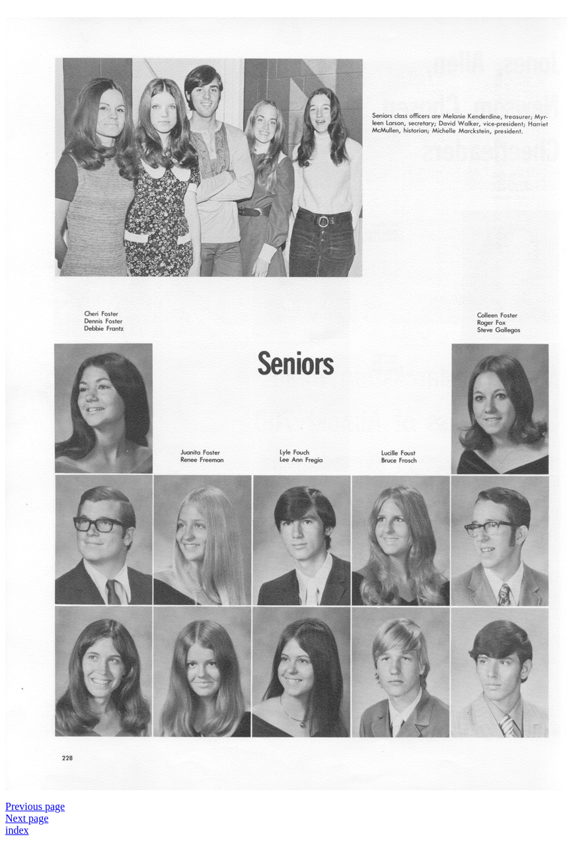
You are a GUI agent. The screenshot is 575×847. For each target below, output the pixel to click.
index (17, 830)
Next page (26, 818)
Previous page (35, 806)
